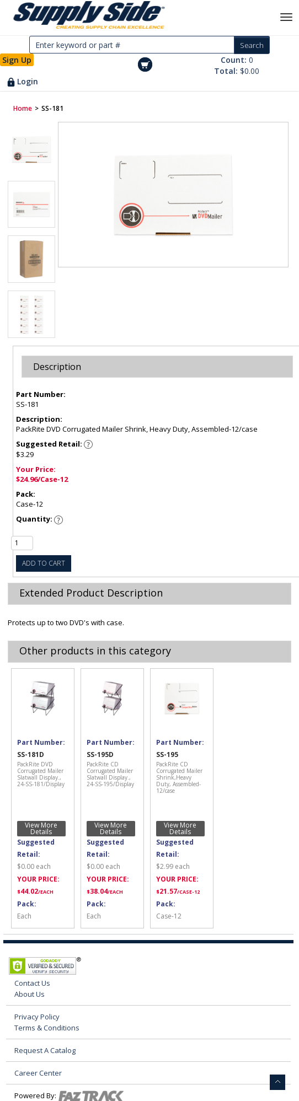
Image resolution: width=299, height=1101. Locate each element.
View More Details (41, 828)
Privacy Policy (37, 1017)
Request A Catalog (45, 1050)
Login (27, 81)
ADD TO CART (43, 563)
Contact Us (32, 983)
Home (22, 108)
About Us (29, 994)
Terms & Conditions (46, 1028)
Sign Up (16, 60)
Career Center (38, 1073)
